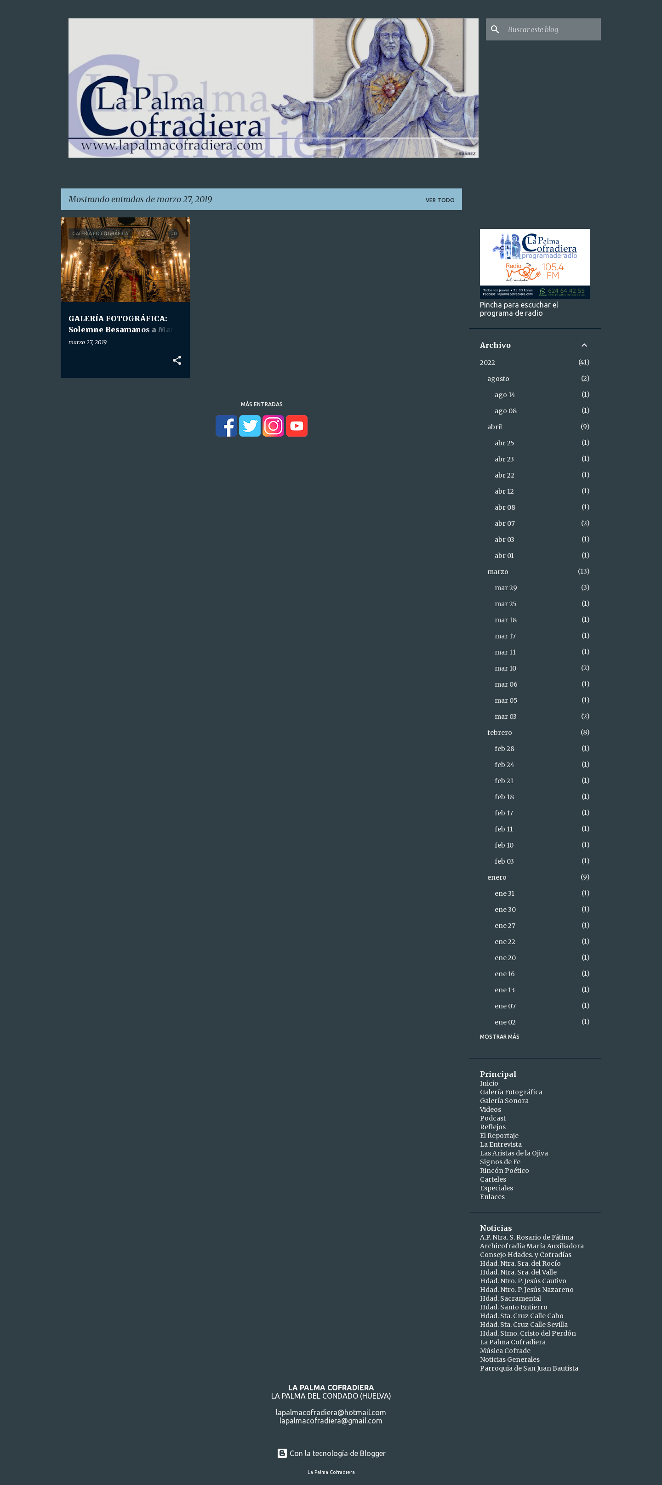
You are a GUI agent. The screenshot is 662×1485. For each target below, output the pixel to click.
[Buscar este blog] (552, 29)
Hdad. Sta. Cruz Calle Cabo (522, 1316)
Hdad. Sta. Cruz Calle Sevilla (524, 1324)
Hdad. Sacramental (510, 1298)
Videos (490, 1109)
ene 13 (505, 990)
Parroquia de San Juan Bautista (529, 1368)
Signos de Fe (500, 1162)
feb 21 (504, 781)
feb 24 (504, 765)
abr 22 (504, 475)
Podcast (493, 1118)
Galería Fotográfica (511, 1092)
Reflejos (493, 1127)
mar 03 (506, 716)
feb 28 (504, 749)
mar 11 (505, 652)
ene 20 (505, 958)
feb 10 (504, 845)
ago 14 (505, 395)
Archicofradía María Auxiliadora (532, 1246)
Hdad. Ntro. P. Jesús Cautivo (523, 1281)
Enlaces (492, 1197)
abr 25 (504, 443)
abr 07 (505, 523)
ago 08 (506, 411)
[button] (177, 361)
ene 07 (505, 1006)
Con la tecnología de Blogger (331, 1453)
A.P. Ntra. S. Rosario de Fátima (526, 1237)
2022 (487, 362)
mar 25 (506, 604)
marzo (497, 572)
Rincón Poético (504, 1170)
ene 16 (505, 974)
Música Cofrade (505, 1351)
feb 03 (504, 861)
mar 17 (505, 636)
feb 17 (504, 813)
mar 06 (506, 684)
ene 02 (505, 1022)
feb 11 (504, 829)
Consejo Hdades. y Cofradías (525, 1255)
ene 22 (505, 942)
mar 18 (506, 620)
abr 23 (504, 459)
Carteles (493, 1179)
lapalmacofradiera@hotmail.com (331, 1412)
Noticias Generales (510, 1359)
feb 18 (504, 797)
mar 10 (505, 668)
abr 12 (504, 491)
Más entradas (262, 404)
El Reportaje (499, 1136)
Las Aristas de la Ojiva (514, 1153)
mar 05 (506, 700)
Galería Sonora (504, 1101)
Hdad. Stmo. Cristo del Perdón (528, 1333)
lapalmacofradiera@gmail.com (331, 1421)
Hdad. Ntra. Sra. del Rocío (520, 1263)
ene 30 (505, 909)
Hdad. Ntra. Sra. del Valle (518, 1272)
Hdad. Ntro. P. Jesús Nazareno (527, 1290)
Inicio (489, 1083)
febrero (499, 732)
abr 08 (505, 507)
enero (497, 877)
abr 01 (504, 556)
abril (494, 427)
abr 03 (504, 539)
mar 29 (506, 588)
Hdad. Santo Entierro (514, 1307)
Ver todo (440, 200)
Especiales (496, 1188)
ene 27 (505, 926)
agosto (498, 379)
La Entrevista (501, 1144)
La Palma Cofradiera (513, 1342)
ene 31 (504, 893)
